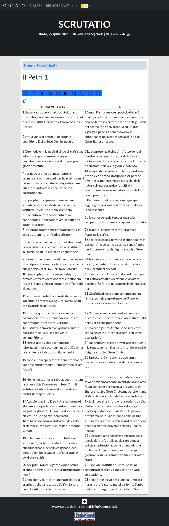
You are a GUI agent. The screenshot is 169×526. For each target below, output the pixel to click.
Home (28, 65)
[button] (85, 6)
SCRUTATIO (13, 5)
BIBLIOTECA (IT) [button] (58, 5)
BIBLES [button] (35, 5)
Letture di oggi (121, 34)
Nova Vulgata (47, 65)
